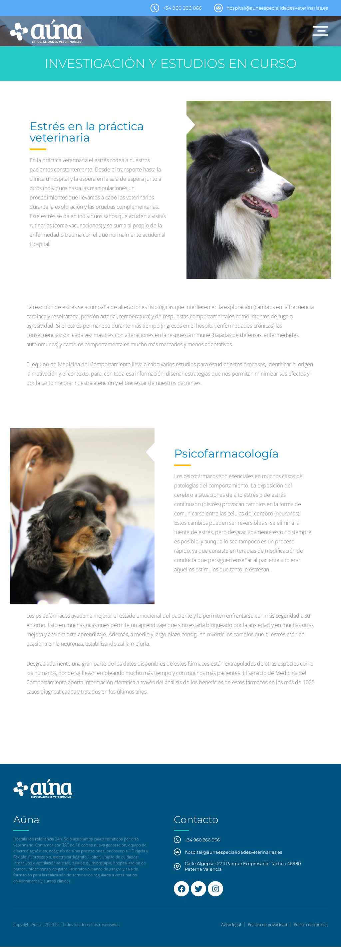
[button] (320, 31)
